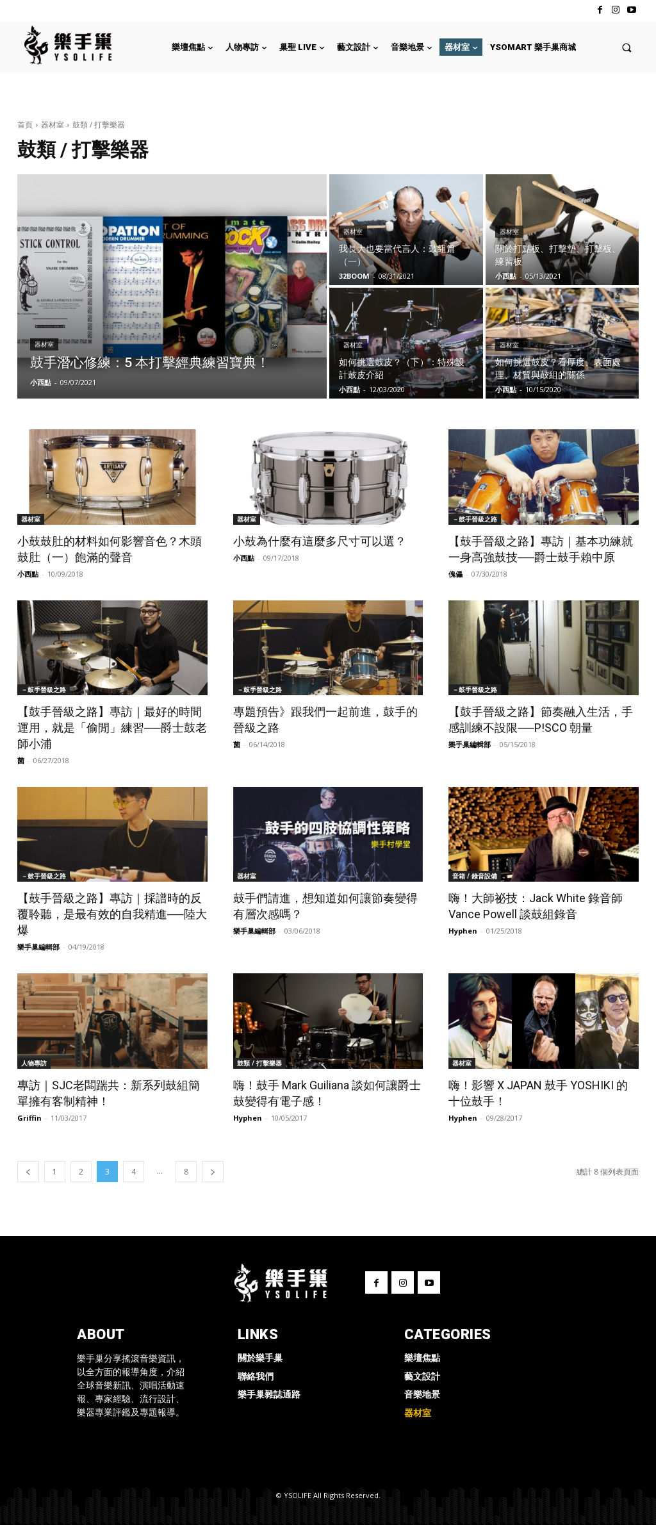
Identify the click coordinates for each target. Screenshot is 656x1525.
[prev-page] (28, 1171)
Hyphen (462, 931)
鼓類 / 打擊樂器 (259, 1063)
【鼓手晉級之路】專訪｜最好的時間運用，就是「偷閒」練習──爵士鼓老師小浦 (112, 727)
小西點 (27, 574)
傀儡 (455, 574)
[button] (627, 47)
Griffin (29, 1118)
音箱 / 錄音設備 (474, 875)
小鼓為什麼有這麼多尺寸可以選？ (319, 541)
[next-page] (213, 1171)
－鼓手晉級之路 (474, 519)
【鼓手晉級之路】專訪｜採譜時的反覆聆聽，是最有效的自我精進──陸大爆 (112, 914)
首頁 (25, 124)
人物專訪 (34, 1063)
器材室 (52, 124)
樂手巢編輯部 (469, 744)
